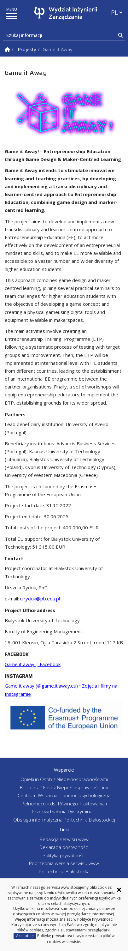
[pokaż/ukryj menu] (11, 16)
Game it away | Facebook (33, 664)
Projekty (27, 49)
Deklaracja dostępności (64, 847)
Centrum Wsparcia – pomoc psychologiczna (64, 795)
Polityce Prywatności (95, 919)
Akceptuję (25, 935)
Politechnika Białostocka (64, 871)
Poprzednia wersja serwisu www (64, 863)
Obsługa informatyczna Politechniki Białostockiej (64, 819)
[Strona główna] (65, 13)
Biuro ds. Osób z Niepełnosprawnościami (64, 787)
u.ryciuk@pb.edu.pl (40, 598)
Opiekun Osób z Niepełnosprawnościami (64, 779)
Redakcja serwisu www (64, 839)
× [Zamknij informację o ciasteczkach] (119, 889)
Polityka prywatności (64, 855)
